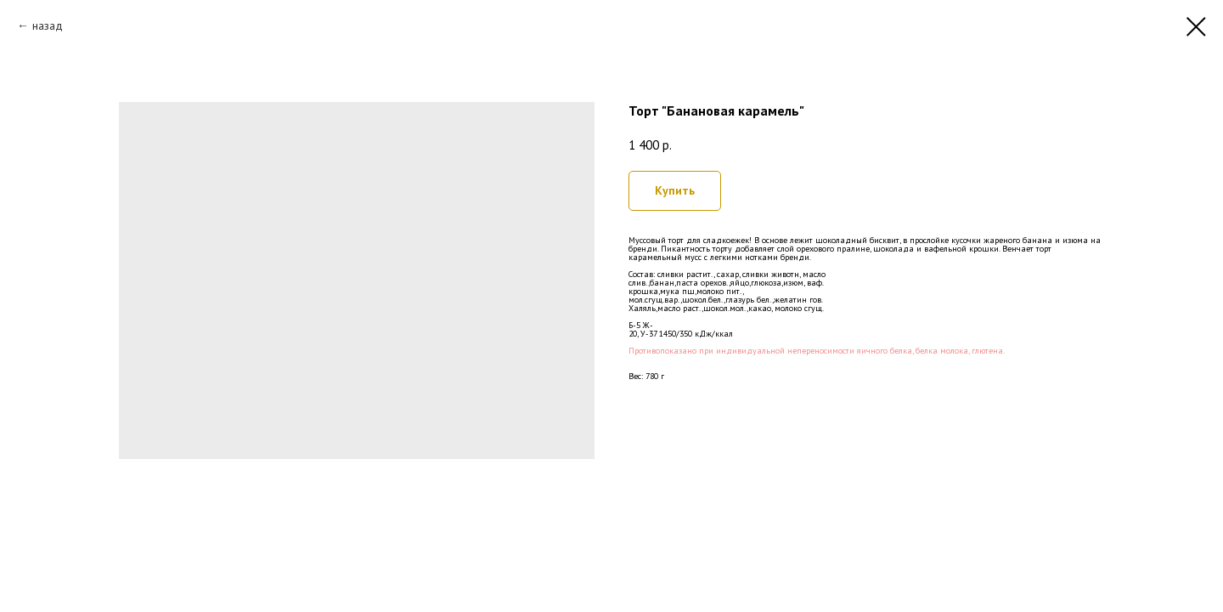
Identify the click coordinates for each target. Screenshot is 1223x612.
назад (47, 25)
